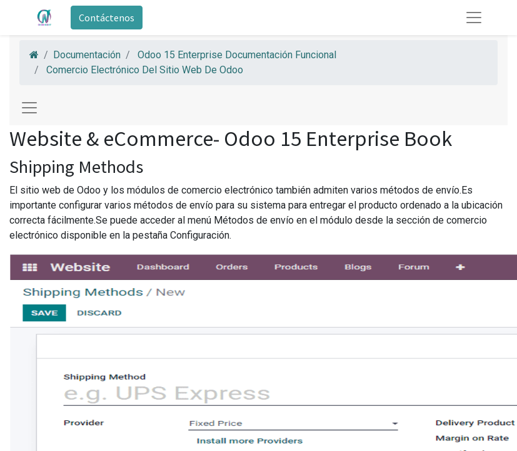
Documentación (87, 55)
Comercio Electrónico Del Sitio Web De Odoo (144, 70)
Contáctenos (106, 17)
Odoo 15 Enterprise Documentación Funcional (237, 55)
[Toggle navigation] (29, 107)
